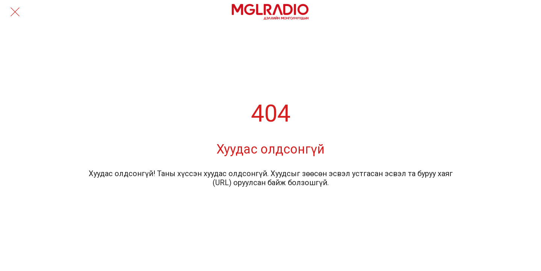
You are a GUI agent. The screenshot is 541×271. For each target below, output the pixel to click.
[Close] (15, 12)
